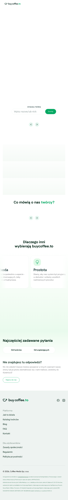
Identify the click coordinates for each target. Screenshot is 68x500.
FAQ (5, 428)
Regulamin (8, 452)
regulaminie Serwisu (23, 477)
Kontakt (6, 433)
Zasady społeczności (12, 447)
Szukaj (50, 111)
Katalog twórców (11, 419)
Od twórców (16, 350)
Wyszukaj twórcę (34, 107)
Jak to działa (9, 414)
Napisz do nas (11, 380)
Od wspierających (41, 350)
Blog (5, 424)
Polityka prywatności (12, 456)
